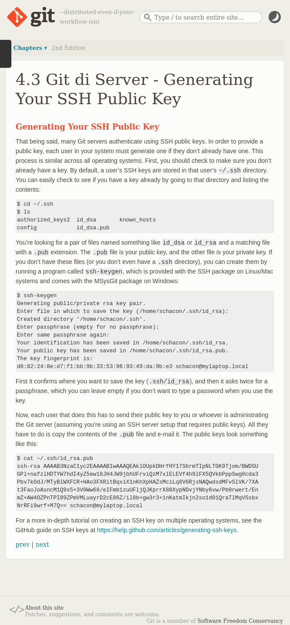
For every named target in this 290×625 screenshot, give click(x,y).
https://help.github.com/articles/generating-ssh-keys (167, 530)
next (42, 544)
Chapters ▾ (30, 48)
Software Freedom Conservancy (240, 621)
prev (23, 544)
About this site (44, 608)
